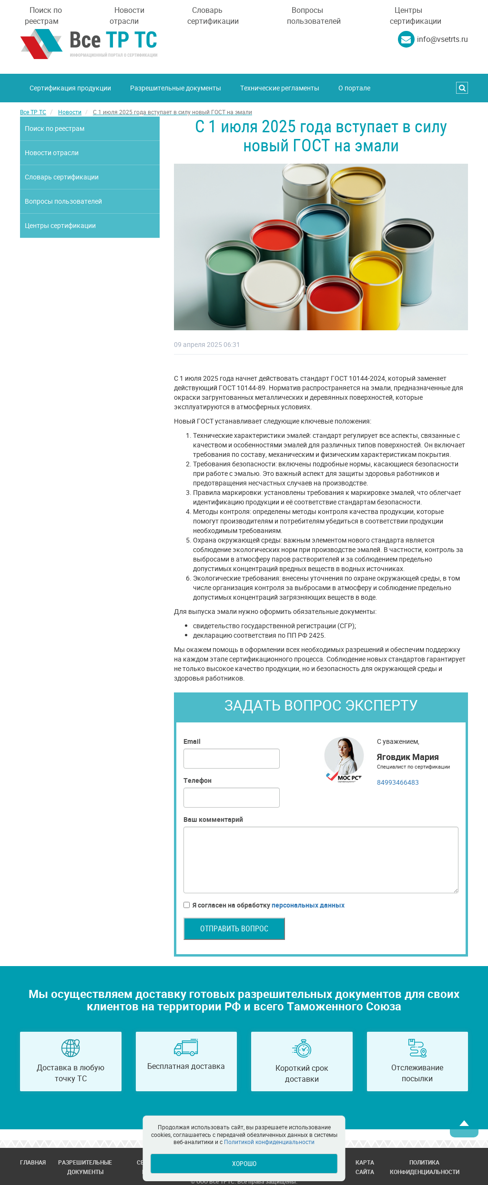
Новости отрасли (127, 15)
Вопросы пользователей (314, 15)
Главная (33, 1162)
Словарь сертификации (213, 15)
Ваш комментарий (213, 819)
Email (192, 741)
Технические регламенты (279, 87)
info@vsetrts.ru (442, 39)
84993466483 (398, 782)
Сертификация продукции (70, 87)
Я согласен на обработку (264, 905)
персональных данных (308, 904)
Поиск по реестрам (43, 15)
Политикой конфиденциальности (269, 1142)
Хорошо (244, 1163)
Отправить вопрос (234, 928)
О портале (354, 87)
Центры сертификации (415, 15)
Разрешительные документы (175, 87)
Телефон (197, 780)
